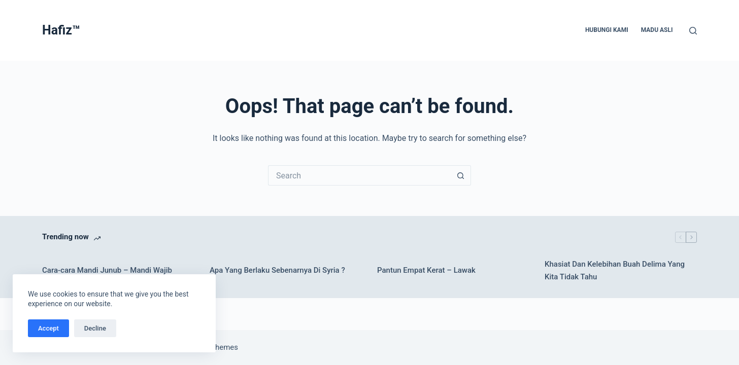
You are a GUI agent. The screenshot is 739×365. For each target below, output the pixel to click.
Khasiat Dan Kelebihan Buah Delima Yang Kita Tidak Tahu (615, 270)
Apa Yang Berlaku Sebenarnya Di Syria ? (277, 270)
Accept (48, 328)
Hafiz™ (61, 30)
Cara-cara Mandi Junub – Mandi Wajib (107, 270)
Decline (95, 328)
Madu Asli (657, 29)
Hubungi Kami (606, 29)
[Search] (693, 30)
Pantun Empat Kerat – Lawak (426, 270)
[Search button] (461, 175)
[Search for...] (359, 175)
